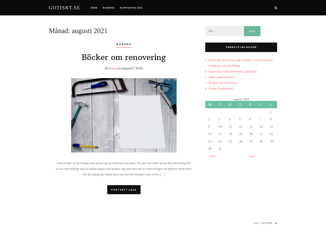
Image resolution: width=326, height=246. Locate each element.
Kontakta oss (131, 7)
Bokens (108, 7)
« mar (212, 156)
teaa (113, 68)
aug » (252, 156)
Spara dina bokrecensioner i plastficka (232, 71)
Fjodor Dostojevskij (221, 88)
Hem (94, 7)
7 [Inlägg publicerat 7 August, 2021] (260, 119)
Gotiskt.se (64, 7)
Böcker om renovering (124, 57)
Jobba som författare (221, 77)
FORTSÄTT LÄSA (124, 189)
